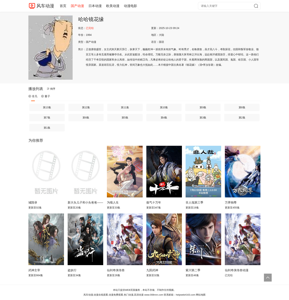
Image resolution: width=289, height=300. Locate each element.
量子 (45, 96)
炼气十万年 (153, 202)
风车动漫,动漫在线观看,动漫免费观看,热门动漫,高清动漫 (113, 294)
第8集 (242, 107)
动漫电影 (130, 6)
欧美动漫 (112, 6)
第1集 (47, 127)
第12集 (86, 107)
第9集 (203, 107)
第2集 (242, 117)
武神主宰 (34, 270)
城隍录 (32, 202)
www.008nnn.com (153, 294)
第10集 (164, 107)
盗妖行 (72, 270)
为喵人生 (113, 202)
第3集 (203, 117)
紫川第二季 (193, 270)
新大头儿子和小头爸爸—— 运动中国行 (85, 202)
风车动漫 (45, 5)
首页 (63, 6)
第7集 (47, 117)
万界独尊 (231, 202)
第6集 (86, 117)
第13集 (47, 107)
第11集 (125, 107)
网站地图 (201, 294)
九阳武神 (152, 270)
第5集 (125, 117)
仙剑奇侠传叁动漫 (236, 270)
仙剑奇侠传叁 (116, 270)
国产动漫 (77, 6)
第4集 (164, 117)
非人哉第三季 (194, 202)
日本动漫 (95, 6)
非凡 (32, 96)
